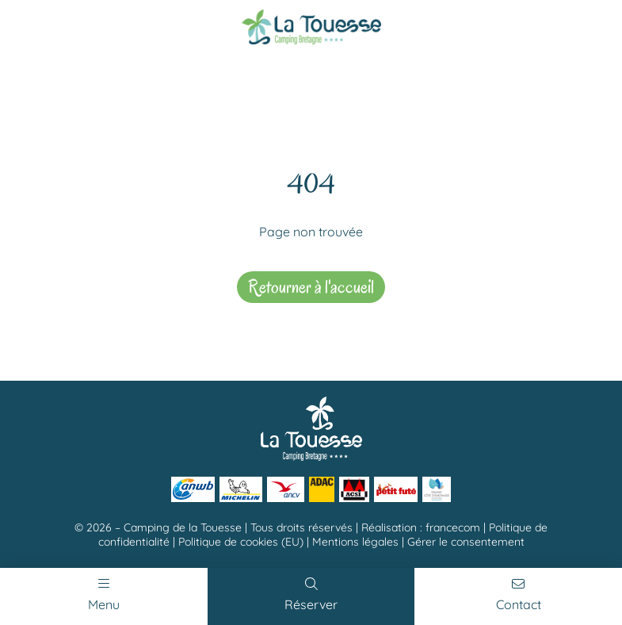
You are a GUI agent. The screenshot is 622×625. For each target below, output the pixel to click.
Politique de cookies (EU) (240, 542)
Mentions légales (355, 542)
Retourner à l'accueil (311, 286)
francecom (452, 527)
